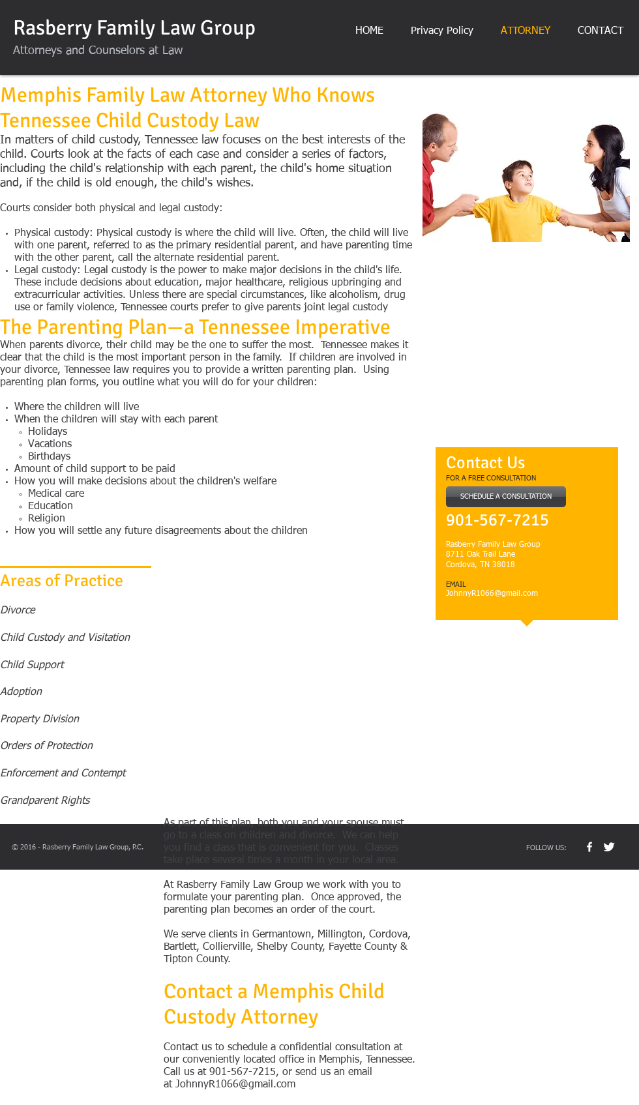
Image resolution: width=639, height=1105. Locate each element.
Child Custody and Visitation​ (65, 638)
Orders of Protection (46, 746)
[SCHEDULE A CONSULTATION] (506, 496)
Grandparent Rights (44, 801)
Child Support (31, 665)
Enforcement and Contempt (64, 774)
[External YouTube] (526, 348)
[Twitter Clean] (609, 846)
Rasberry (52, 27)
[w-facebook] (589, 846)
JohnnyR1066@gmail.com (492, 594)
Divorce (17, 611)
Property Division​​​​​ (39, 720)
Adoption (21, 692)
